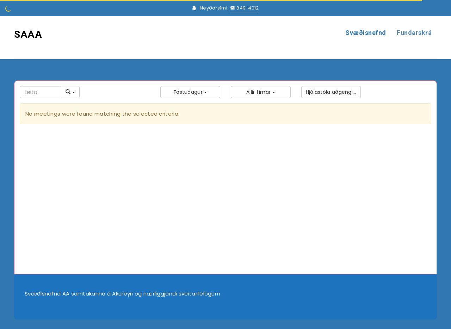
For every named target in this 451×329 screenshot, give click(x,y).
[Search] (40, 92)
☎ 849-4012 (244, 8)
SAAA (28, 34)
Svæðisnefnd (365, 32)
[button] (190, 92)
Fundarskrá (414, 32)
